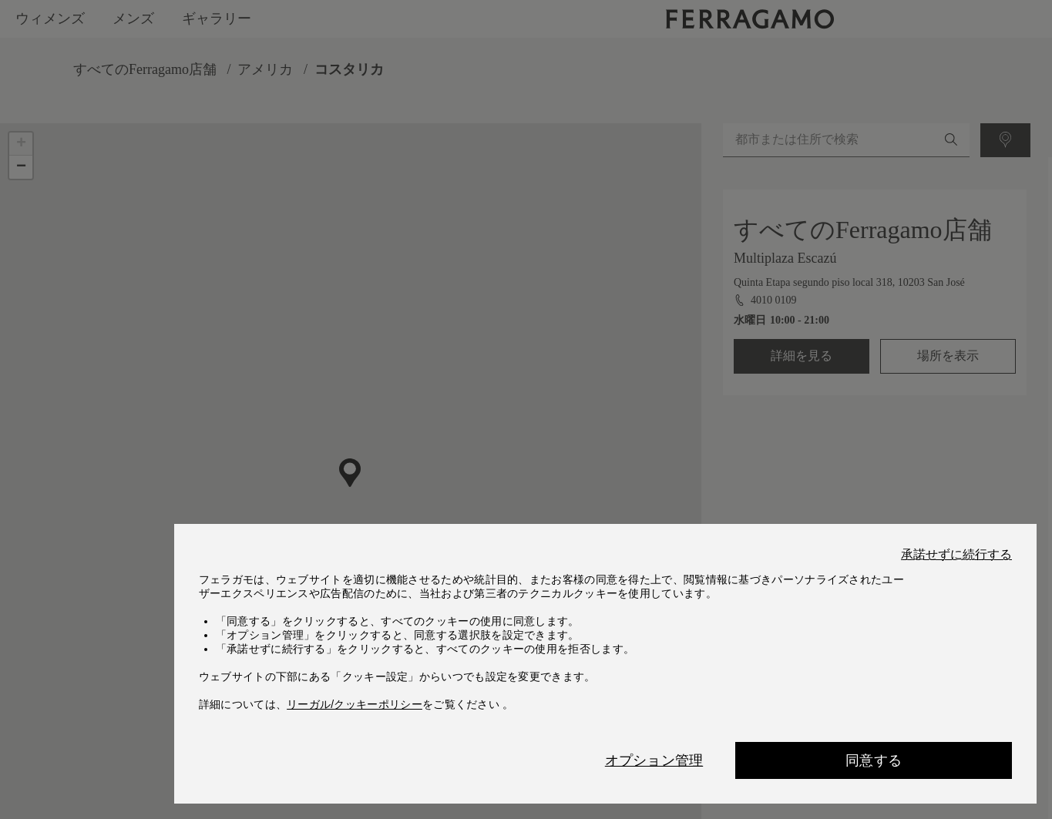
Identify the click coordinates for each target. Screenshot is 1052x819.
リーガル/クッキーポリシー (354, 704)
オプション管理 (654, 760)
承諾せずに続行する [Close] (956, 555)
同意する (873, 760)
